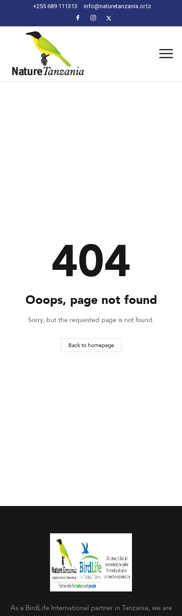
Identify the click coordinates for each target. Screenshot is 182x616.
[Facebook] (78, 18)
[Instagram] (93, 18)
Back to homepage (91, 345)
